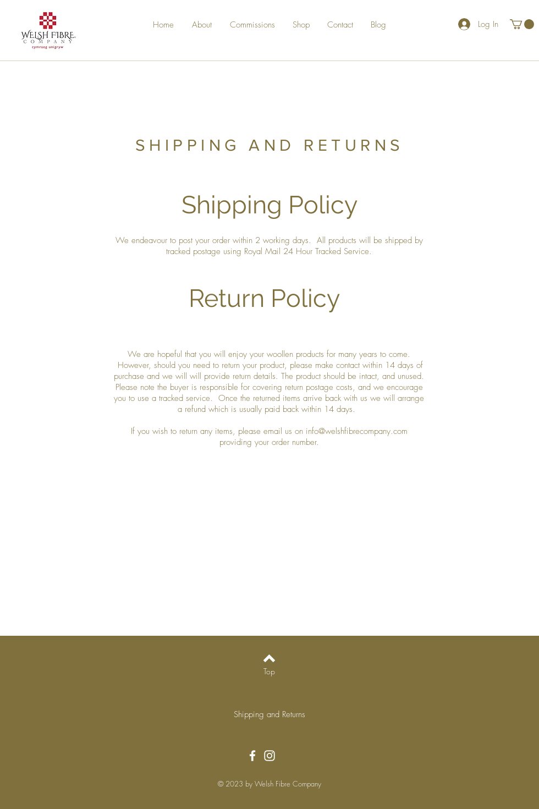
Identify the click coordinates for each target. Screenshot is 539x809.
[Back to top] (269, 658)
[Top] (269, 671)
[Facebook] (252, 756)
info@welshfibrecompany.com (357, 431)
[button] (522, 24)
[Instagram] (269, 756)
